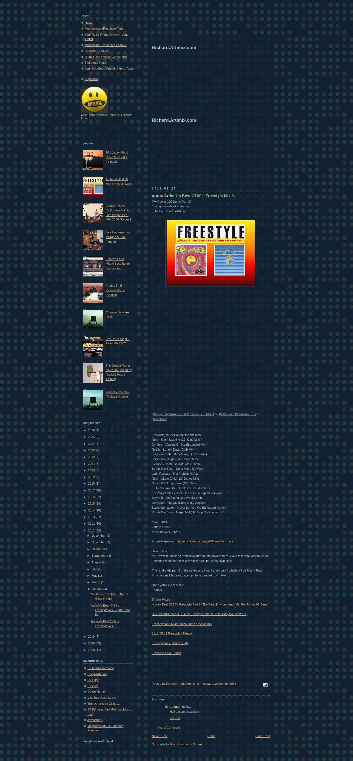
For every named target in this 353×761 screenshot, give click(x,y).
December (99, 535)
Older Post (262, 736)
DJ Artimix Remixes (100, 668)
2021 (92, 463)
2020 (92, 470)
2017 (92, 490)
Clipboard (91, 79)
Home (211, 736)
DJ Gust (92, 686)
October (97, 549)
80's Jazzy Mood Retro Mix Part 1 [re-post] (117, 157)
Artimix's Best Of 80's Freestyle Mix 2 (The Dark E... (110, 610)
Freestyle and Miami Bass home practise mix (182, 624)
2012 (92, 523)
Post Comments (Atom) (186, 744)
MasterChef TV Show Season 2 (106, 45)
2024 (92, 443)
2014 (92, 510)
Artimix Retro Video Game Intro (106, 56)
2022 (92, 457)
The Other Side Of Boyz (103, 703)
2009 (92, 643)
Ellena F (175, 706)
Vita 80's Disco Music (101, 697)
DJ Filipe (93, 679)
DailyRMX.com (97, 674)
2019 (92, 477)
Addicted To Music (97, 50)
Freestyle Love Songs (166, 653)
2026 (92, 430)
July (95, 569)
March (96, 582)
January (97, 588)
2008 (92, 650)
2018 (92, 483)
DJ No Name (96, 691)
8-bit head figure (96, 62)
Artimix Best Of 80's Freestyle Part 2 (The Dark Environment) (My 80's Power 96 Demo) (210, 604)
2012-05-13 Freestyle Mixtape (172, 633)
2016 (92, 497)
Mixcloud (160, 419)
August (97, 562)
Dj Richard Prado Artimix (237, 414)
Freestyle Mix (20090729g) (170, 643)
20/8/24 (175, 718)
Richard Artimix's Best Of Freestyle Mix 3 (183, 414)
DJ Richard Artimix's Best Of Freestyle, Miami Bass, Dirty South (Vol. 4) (199, 614)
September (99, 555)
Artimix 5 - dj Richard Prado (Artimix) (115, 290)
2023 (92, 450)
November (99, 542)
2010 (92, 636)
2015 (92, 503)
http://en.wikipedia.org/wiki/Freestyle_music (205, 541)
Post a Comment (168, 727)
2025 (92, 437)
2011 (92, 530)
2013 (92, 517)
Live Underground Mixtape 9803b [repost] (118, 237)
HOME (89, 22)
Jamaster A (95, 720)
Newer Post (159, 736)
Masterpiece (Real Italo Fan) (104, 28)
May (95, 575)
